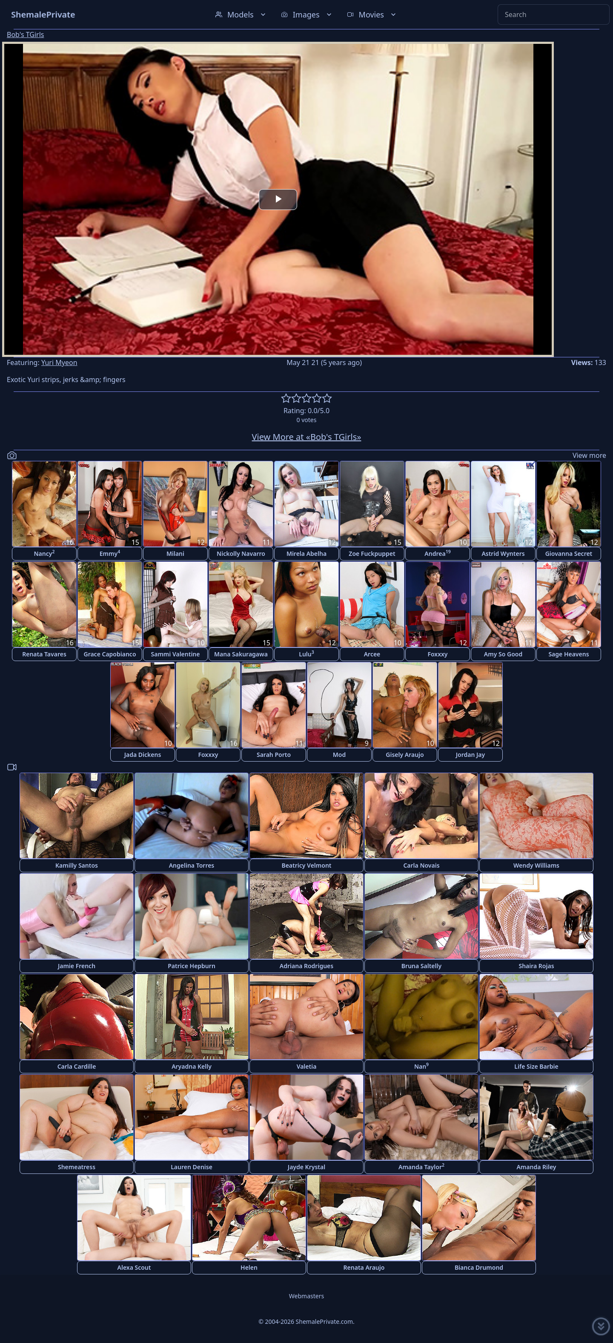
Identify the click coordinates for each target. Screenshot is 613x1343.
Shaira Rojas (536, 966)
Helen (249, 1267)
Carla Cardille (76, 1066)
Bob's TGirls (25, 34)
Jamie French (76, 966)
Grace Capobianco (109, 654)
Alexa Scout (134, 1267)
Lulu (306, 653)
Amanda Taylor (421, 1166)
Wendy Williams (536, 865)
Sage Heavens (568, 654)
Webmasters (306, 1296)
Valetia (307, 1066)
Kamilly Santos (76, 865)
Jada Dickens (142, 755)
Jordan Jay (470, 755)
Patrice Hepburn (191, 966)
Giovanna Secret (569, 553)
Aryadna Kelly (192, 1066)
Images (307, 14)
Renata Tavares (44, 654)
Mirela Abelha (306, 553)
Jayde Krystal (306, 1167)
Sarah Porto (274, 755)
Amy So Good (503, 654)
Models (241, 14)
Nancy (44, 553)
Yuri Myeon (59, 362)
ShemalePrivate (43, 14)
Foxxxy (437, 654)
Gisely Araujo (405, 755)
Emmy (110, 553)
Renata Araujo (364, 1267)
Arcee (372, 654)
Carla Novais (421, 865)
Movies (372, 14)
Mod (339, 755)
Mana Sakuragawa (241, 654)
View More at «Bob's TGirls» (306, 437)
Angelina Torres (192, 865)
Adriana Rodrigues (306, 966)
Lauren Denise (191, 1167)
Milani (175, 553)
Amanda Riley (536, 1167)
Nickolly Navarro (241, 553)
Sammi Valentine (175, 654)
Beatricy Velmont (306, 865)
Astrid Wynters (502, 553)
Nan (421, 1065)
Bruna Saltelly (421, 966)
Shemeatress (76, 1167)
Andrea (437, 553)
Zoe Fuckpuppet (372, 553)
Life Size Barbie (536, 1066)
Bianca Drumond (479, 1267)
